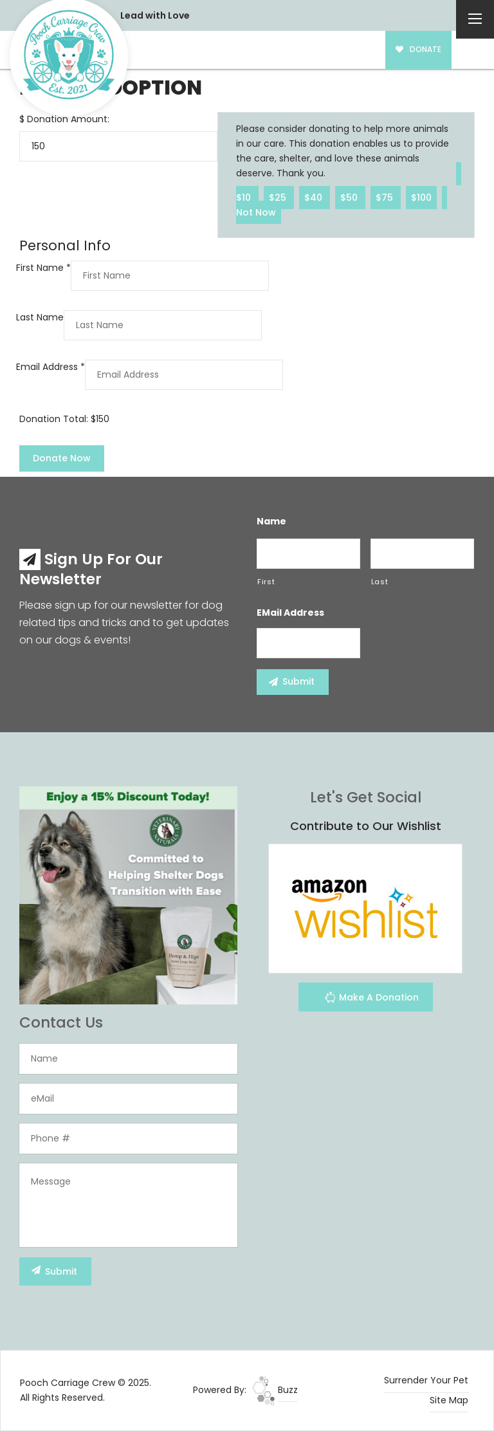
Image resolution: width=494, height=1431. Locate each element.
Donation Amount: (68, 119)
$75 (386, 197)
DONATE (418, 49)
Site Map (449, 1400)
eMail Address (290, 612)
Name (271, 521)
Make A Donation (371, 999)
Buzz (275, 1389)
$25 (279, 197)
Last (380, 582)
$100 (421, 197)
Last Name (40, 317)
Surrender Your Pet (426, 1380)
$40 (314, 197)
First (266, 582)
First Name (43, 267)
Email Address (50, 366)
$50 (350, 197)
